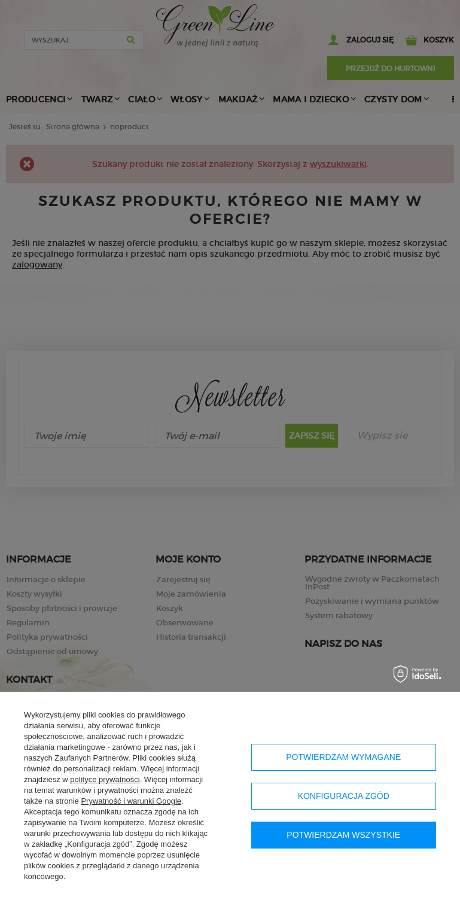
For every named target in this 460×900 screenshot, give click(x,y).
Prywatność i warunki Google (131, 800)
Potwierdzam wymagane (343, 757)
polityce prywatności (104, 779)
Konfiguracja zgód (343, 796)
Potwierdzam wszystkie (343, 835)
